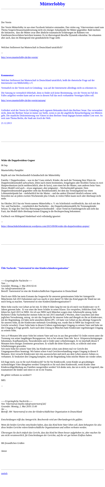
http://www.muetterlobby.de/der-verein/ (19, 57)
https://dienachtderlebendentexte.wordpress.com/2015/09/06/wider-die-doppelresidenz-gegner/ (45, 226)
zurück (4, 473)
